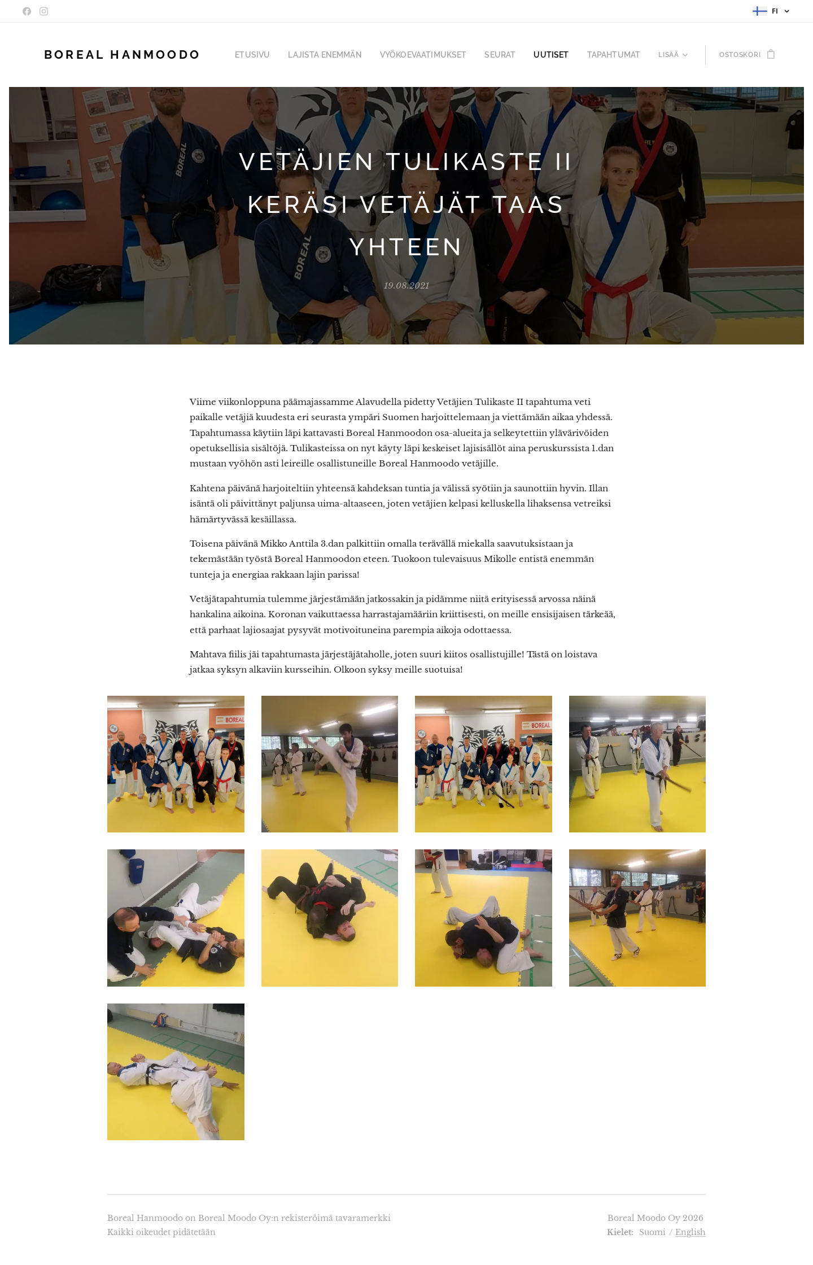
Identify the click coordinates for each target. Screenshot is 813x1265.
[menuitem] (285, 55)
